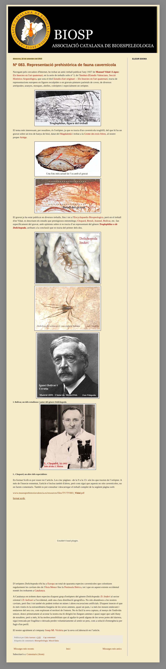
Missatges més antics (112, 649)
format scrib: (19, 498)
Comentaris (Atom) (35, 654)
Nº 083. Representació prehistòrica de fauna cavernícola (64, 65)
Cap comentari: (49, 637)
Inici (68, 649)
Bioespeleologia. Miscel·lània (47, 641)
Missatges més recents (24, 649)
